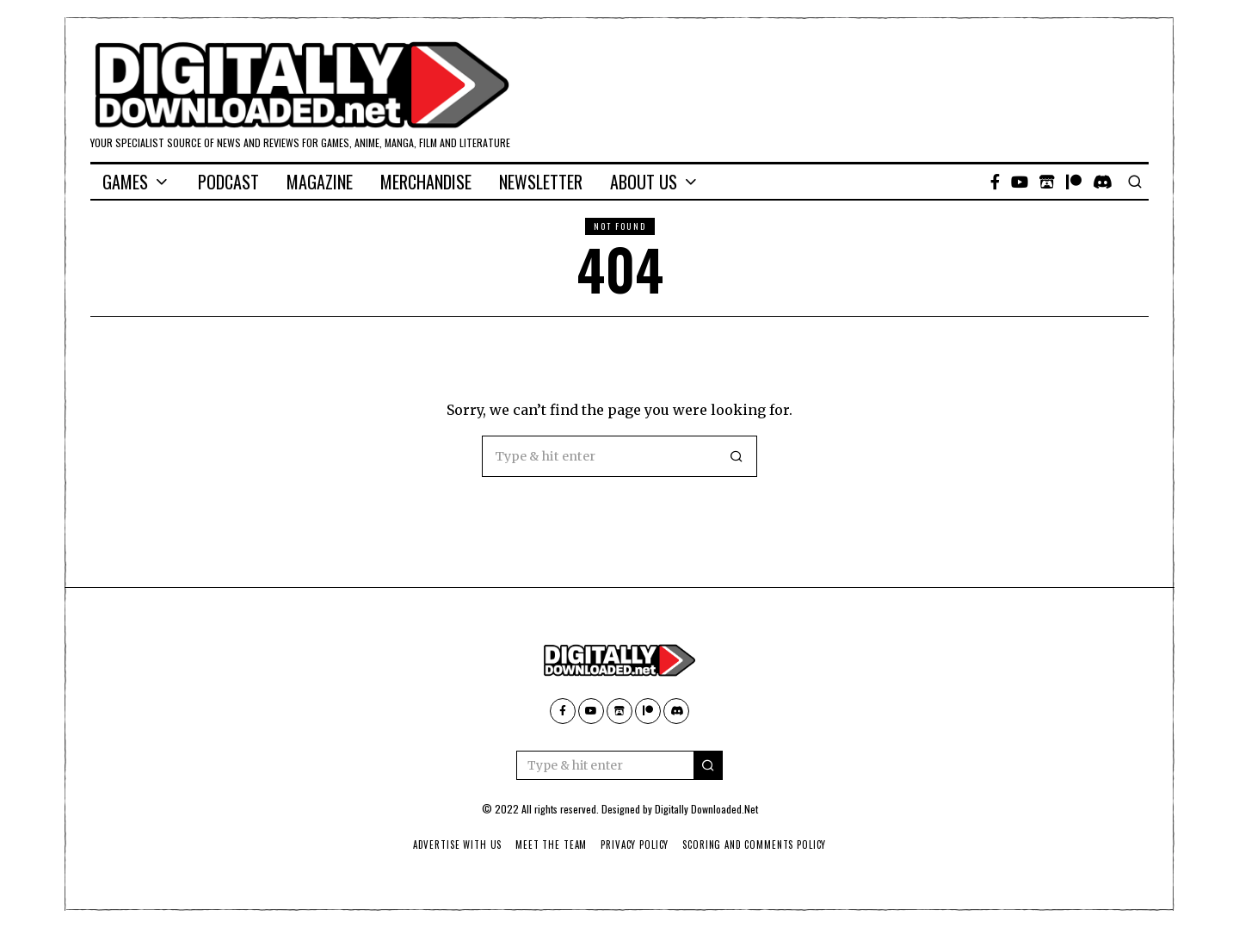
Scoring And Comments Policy (757, 844)
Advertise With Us (454, 844)
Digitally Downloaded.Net (706, 808)
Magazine (320, 182)
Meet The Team (550, 844)
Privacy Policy (635, 844)
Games (125, 182)
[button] (736, 456)
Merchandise (426, 182)
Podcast (228, 182)
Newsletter (541, 182)
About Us (643, 182)
